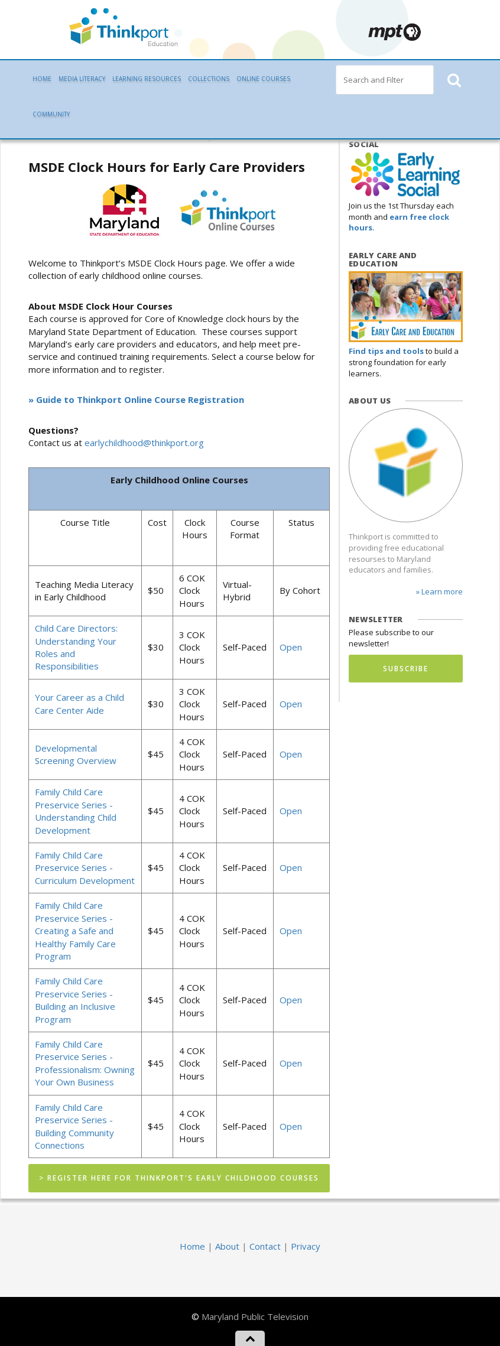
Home (42, 78)
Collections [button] (208, 78)
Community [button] (51, 114)
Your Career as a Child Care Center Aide (79, 703)
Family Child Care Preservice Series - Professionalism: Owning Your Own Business (85, 1063)
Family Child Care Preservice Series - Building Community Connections (74, 1126)
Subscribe (405, 669)
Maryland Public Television (255, 1316)
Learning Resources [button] (146, 78)
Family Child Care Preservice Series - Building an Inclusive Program (75, 1000)
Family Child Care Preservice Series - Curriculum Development (85, 867)
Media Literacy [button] (82, 78)
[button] (453, 80)
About (227, 1246)
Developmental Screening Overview (75, 754)
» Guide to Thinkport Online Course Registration (136, 399)
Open (291, 647)
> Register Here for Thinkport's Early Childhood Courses (179, 1178)
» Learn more (439, 591)
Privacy (305, 1246)
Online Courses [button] (263, 78)
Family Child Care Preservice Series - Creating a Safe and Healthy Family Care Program (75, 930)
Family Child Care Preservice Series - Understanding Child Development (75, 810)
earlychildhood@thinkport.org (144, 442)
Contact (265, 1246)
